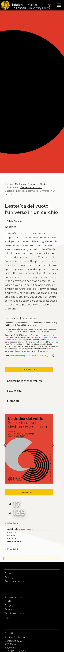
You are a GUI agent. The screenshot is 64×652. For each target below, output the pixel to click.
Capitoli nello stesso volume (24, 381)
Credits (8, 601)
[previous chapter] (4, 446)
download (28, 492)
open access (12, 318)
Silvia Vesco (13, 221)
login (7, 617)
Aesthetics (46, 331)
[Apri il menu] (59, 5)
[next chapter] (52, 446)
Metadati (12, 401)
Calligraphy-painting (31, 331)
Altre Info (11, 523)
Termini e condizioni (15, 613)
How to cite (13, 391)
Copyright (9, 605)
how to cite (12, 532)
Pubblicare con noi (14, 581)
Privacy (8, 609)
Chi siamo (9, 573)
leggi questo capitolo (28, 369)
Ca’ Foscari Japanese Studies (31, 184)
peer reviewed (30, 318)
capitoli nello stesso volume (20, 529)
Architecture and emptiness (35, 329)
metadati (11, 535)
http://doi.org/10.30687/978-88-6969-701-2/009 (32, 356)
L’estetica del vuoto (31, 187)
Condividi (11, 549)
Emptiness (18, 329)
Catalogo (9, 577)
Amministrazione (13, 597)
